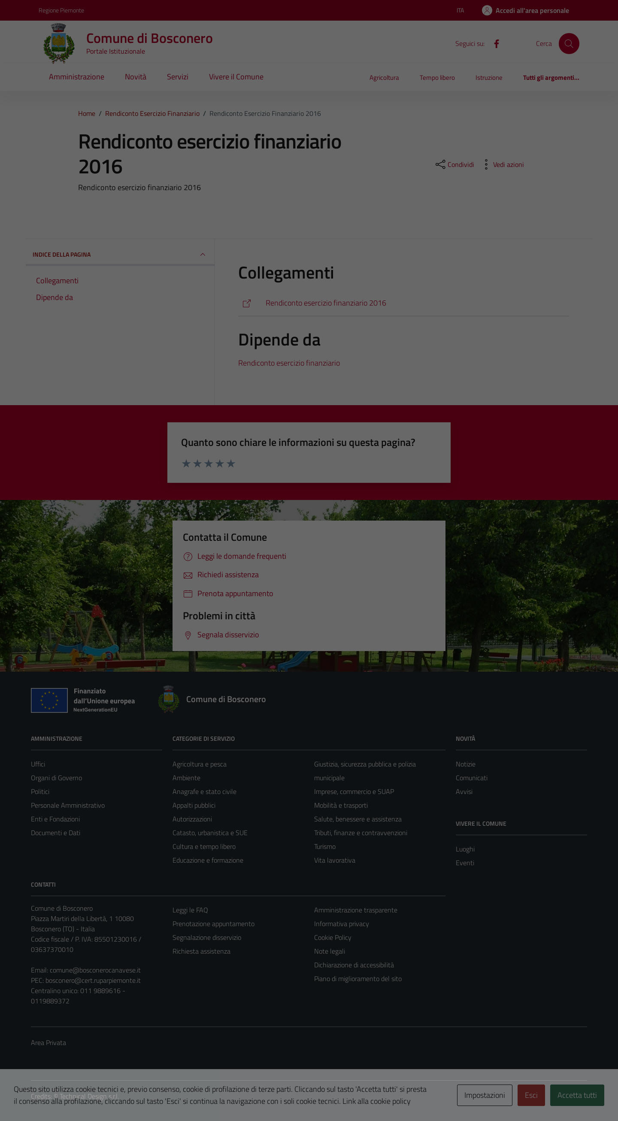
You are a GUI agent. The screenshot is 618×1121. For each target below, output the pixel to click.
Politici (40, 791)
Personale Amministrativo (68, 805)
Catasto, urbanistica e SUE (210, 832)
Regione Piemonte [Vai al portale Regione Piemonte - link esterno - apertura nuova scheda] (61, 10)
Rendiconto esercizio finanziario (289, 363)
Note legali (329, 951)
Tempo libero (437, 77)
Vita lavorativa (334, 860)
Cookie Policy (332, 937)
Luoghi (465, 849)
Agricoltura (384, 77)
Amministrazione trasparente (355, 910)
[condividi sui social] (454, 164)
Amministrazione (76, 76)
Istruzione (489, 77)
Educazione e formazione (208, 860)
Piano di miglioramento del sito (358, 978)
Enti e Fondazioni (55, 819)
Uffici (38, 764)
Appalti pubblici (194, 805)
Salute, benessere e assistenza (358, 819)
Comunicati (472, 778)
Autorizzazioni (192, 819)
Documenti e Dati (55, 832)
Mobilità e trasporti (341, 805)
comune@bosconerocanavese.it (95, 970)
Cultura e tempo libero (204, 846)
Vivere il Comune (236, 76)
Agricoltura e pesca (200, 764)
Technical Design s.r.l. (89, 1096)
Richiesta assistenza (201, 951)
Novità (135, 76)
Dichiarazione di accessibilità (354, 965)
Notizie (466, 764)
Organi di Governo (56, 778)
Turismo (325, 846)
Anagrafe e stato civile (204, 791)
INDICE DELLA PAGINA (120, 254)
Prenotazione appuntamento (213, 923)
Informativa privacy (341, 923)
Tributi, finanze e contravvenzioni (360, 832)
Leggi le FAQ (190, 910)
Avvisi (464, 791)
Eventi (465, 862)
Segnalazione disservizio (207, 937)
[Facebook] (493, 43)
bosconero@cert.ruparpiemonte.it (93, 980)
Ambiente (186, 778)
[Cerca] (569, 43)
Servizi (177, 76)
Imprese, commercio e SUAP (354, 791)
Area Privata (48, 1042)
